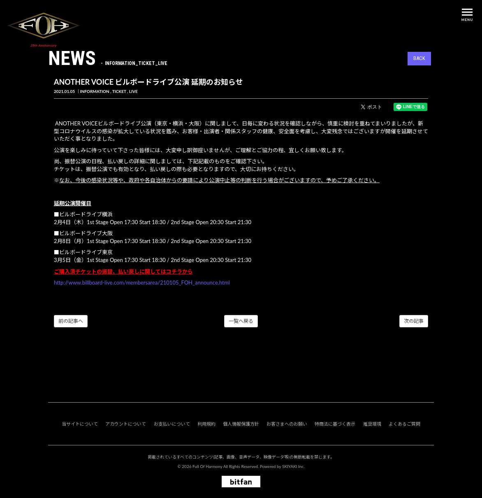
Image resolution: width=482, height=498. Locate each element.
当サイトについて (80, 423)
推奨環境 (372, 423)
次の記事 (414, 321)
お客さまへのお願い (286, 423)
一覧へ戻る (241, 321)
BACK (419, 58)
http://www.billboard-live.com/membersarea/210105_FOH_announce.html (141, 282)
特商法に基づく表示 (335, 423)
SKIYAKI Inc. (293, 466)
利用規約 (206, 423)
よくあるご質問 (404, 423)
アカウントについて (125, 423)
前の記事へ (70, 321)
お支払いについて (172, 423)
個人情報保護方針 (241, 423)
